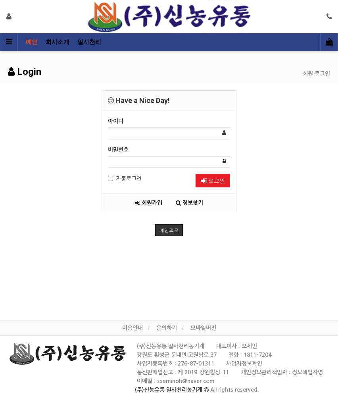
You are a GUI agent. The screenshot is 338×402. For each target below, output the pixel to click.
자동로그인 (125, 178)
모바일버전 (203, 328)
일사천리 (89, 42)
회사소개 (57, 42)
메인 (32, 42)
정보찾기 (189, 203)
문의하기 (166, 328)
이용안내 (132, 328)
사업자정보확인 (244, 363)
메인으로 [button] (169, 230)
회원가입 (148, 203)
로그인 (213, 180)
